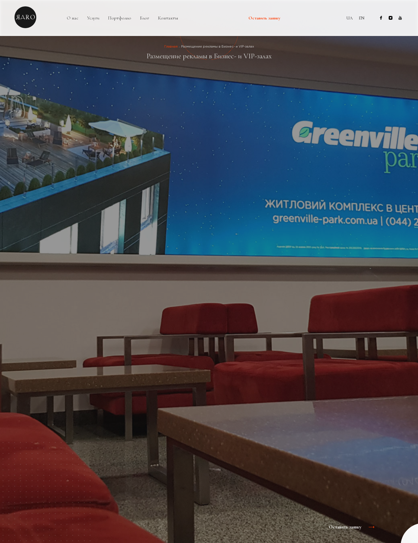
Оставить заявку (264, 18)
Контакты (168, 18)
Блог (144, 18)
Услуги (93, 18)
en (362, 18)
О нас (72, 18)
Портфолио (119, 18)
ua (349, 18)
